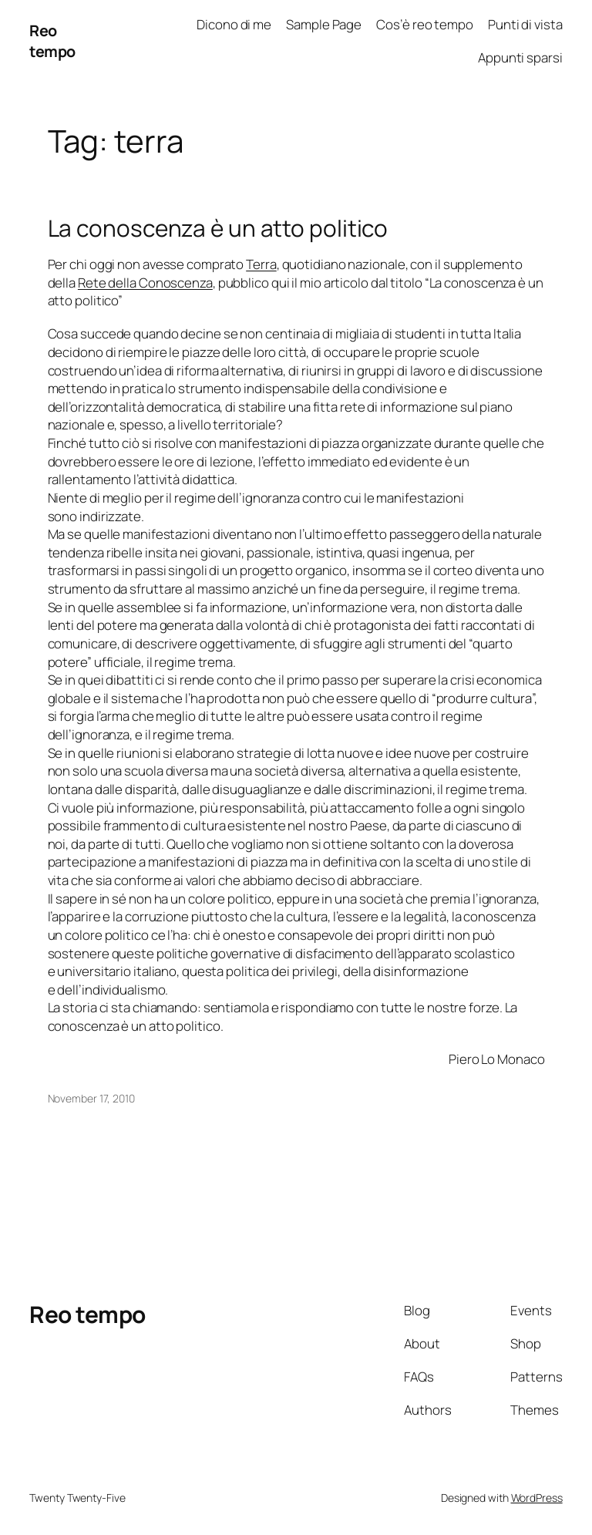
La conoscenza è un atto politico (218, 228)
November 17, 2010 (91, 1098)
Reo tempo (52, 41)
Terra (261, 264)
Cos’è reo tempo (424, 24)
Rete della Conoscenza (145, 282)
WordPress (537, 1497)
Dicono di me (234, 24)
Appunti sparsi (520, 57)
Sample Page (324, 24)
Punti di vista (525, 24)
